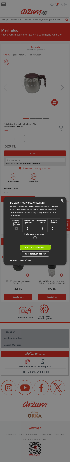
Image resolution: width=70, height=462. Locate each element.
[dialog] (35, 231)
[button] (20, 260)
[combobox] (62, 200)
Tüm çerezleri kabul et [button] (35, 247)
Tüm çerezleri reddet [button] (35, 254)
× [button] (63, 202)
